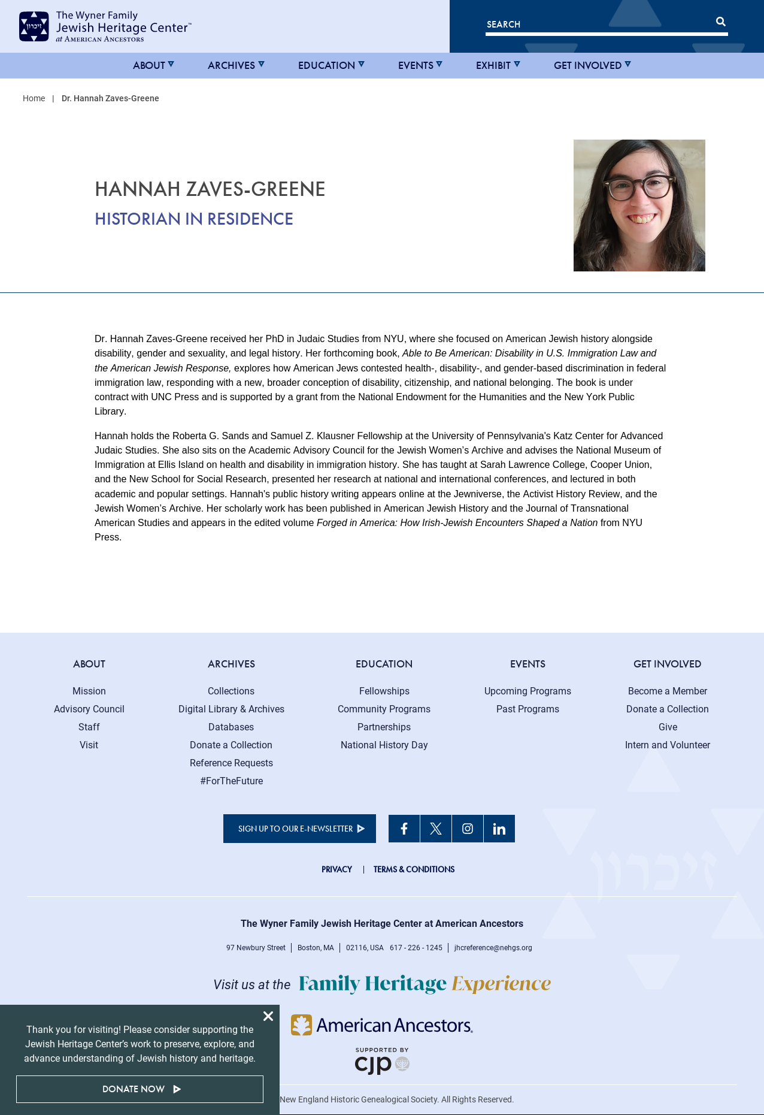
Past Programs (527, 709)
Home (34, 98)
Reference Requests (231, 763)
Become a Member (667, 691)
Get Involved (588, 65)
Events (415, 65)
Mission (89, 691)
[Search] (607, 26)
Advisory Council (89, 709)
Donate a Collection (231, 745)
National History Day (384, 745)
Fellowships (384, 691)
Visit (89, 745)
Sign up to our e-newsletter (295, 828)
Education (326, 65)
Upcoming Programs (527, 691)
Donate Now (133, 1089)
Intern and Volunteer (667, 745)
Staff (89, 727)
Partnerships (384, 727)
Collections (231, 691)
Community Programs (384, 709)
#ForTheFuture (231, 781)
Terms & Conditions (414, 869)
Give (668, 727)
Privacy (337, 869)
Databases (231, 727)
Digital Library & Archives (231, 709)
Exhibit (493, 65)
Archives (231, 65)
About (149, 65)
